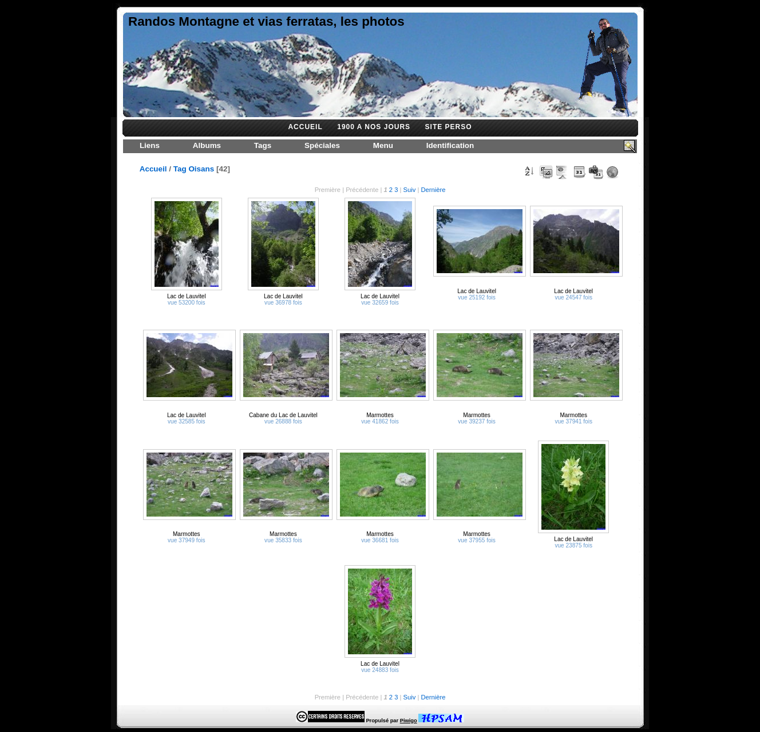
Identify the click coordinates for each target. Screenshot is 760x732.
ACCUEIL (305, 127)
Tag (180, 169)
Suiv (409, 189)
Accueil (153, 169)
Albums (207, 145)
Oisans (201, 169)
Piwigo (408, 720)
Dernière (433, 189)
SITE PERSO (448, 127)
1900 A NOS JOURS (373, 127)
